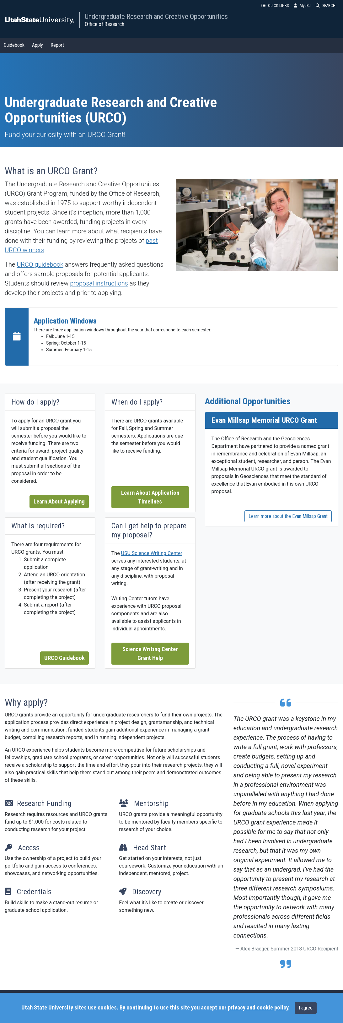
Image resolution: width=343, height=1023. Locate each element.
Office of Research (104, 24)
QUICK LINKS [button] (275, 5)
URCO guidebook (40, 264)
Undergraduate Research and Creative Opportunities (156, 16)
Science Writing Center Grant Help (150, 653)
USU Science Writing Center (151, 553)
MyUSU (302, 5)
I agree (306, 1008)
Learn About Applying (59, 501)
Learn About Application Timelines (150, 497)
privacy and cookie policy (258, 1007)
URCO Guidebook (64, 658)
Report (57, 45)
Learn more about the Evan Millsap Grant (288, 516)
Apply (37, 45)
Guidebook (14, 45)
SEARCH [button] (325, 5)
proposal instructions (99, 283)
